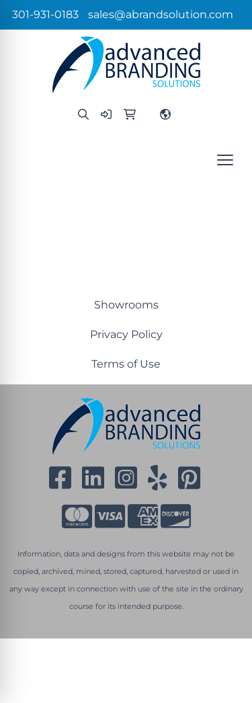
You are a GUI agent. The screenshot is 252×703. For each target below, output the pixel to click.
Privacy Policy (126, 334)
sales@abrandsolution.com (160, 14)
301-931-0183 (45, 14)
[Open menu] (225, 160)
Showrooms (126, 304)
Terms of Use (126, 364)
